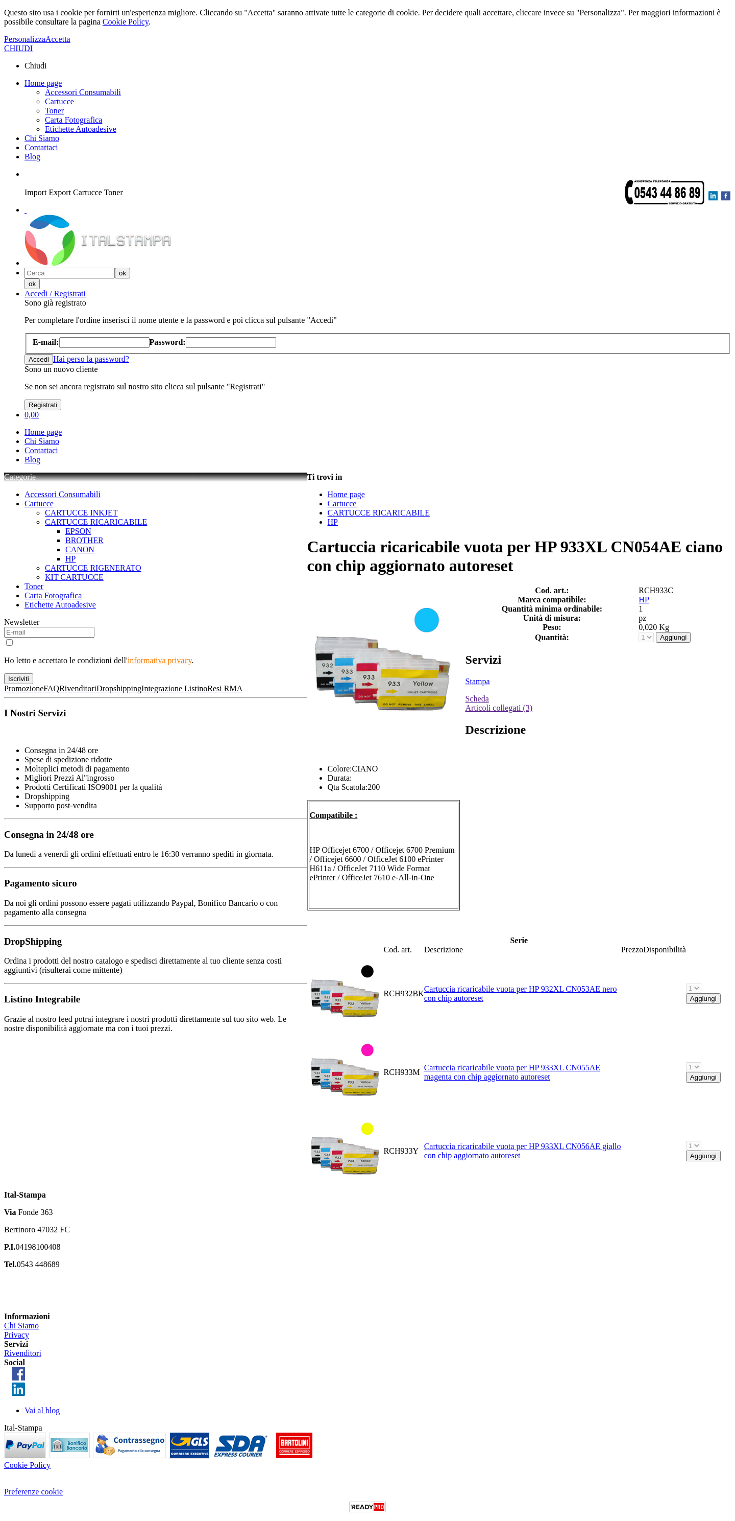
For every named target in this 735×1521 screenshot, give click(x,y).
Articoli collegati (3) (499, 708)
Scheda (477, 698)
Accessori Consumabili (83, 92)
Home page (43, 83)
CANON (79, 549)
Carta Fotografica (73, 119)
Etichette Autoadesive (80, 129)
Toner (54, 110)
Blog (32, 156)
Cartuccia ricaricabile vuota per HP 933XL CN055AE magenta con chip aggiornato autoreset (512, 1072)
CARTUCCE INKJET (81, 512)
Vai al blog (42, 1410)
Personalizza (24, 39)
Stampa (477, 681)
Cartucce (59, 101)
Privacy (16, 1334)
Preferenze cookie (33, 1491)
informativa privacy (160, 660)
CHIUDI (18, 48)
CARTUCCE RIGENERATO (93, 568)
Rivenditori (22, 1353)
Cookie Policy (126, 21)
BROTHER (84, 540)
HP (70, 558)
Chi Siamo (41, 138)
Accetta (57, 39)
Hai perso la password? (91, 359)
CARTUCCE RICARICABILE (96, 522)
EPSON (78, 531)
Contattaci (41, 147)
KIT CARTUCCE (74, 577)
